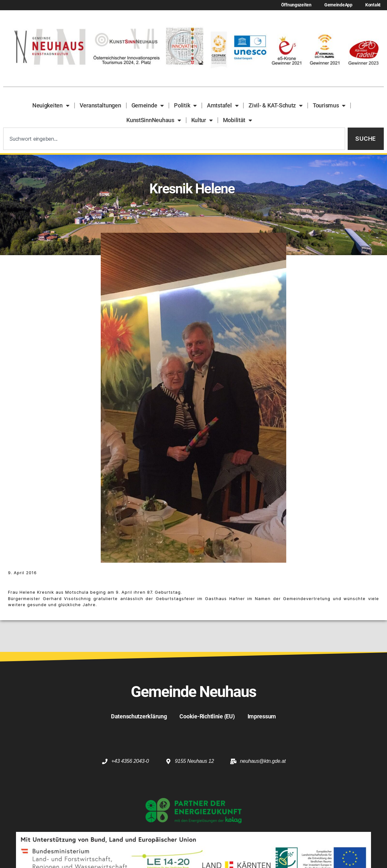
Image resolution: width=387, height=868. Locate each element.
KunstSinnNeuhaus (153, 120)
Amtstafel (222, 105)
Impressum (262, 716)
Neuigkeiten (50, 105)
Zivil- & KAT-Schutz (276, 105)
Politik (185, 105)
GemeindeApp (338, 5)
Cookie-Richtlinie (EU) (206, 716)
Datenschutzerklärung (139, 716)
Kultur (202, 120)
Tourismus (329, 105)
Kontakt (373, 5)
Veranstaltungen (100, 105)
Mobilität (237, 120)
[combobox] (174, 139)
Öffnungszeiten (296, 5)
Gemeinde (147, 105)
